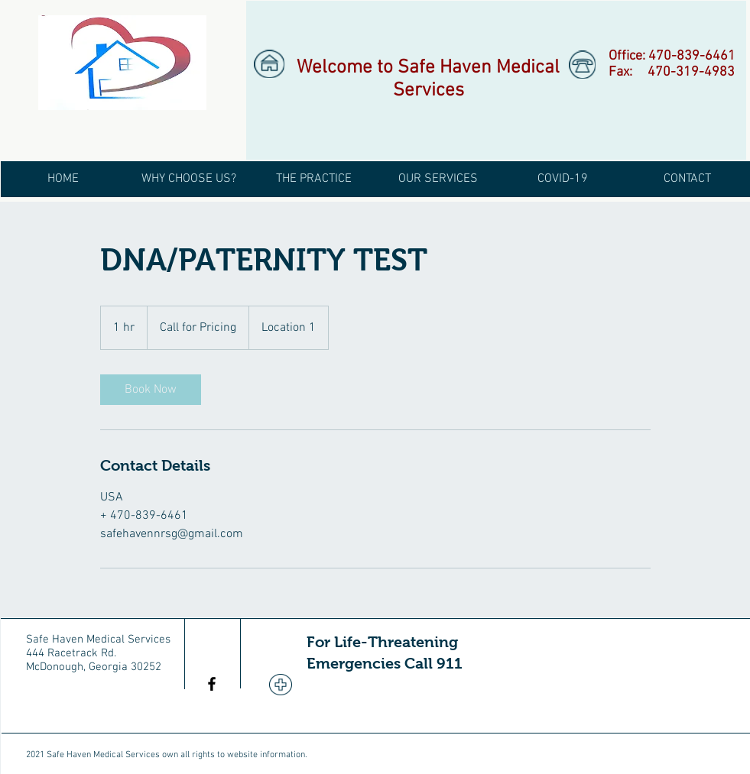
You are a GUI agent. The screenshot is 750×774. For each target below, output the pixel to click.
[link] (150, 389)
